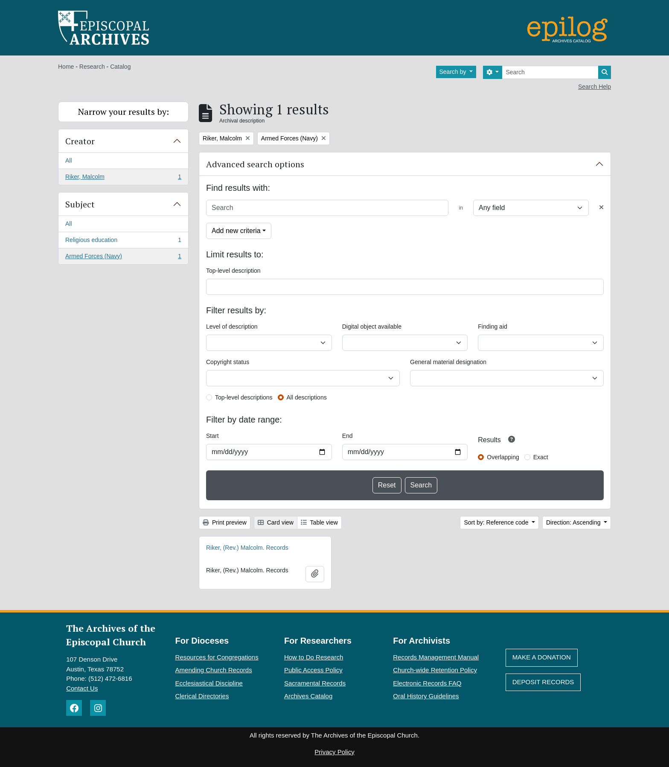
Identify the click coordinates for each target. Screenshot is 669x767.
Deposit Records (543, 681)
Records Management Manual (436, 657)
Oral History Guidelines (426, 696)
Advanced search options (255, 164)
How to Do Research (313, 657)
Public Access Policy (313, 670)
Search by (453, 71)
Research (92, 66)
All (68, 160)
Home (66, 66)
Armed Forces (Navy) (123, 258)
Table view (319, 522)
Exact (540, 457)
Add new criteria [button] (236, 230)
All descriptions (307, 397)
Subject (80, 204)
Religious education (123, 242)
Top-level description (233, 270)
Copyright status (227, 362)
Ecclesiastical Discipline (209, 683)
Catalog (120, 66)
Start (212, 435)
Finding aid (492, 326)
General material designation (448, 362)
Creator (80, 141)
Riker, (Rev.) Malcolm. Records (247, 547)
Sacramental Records (315, 683)
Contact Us (82, 688)
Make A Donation (541, 657)
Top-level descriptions (244, 397)
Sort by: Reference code (497, 522)
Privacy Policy (334, 751)
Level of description (232, 326)
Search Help (594, 86)
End (347, 435)
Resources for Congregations (217, 657)
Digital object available (371, 326)
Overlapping (503, 457)
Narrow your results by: (123, 111)
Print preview (225, 522)
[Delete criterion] (601, 207)
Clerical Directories (202, 696)
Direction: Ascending (574, 522)
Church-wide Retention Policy (435, 670)
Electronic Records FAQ (427, 683)
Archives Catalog (308, 696)
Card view (276, 522)
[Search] (550, 72)
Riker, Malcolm (123, 178)
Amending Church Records (213, 670)
